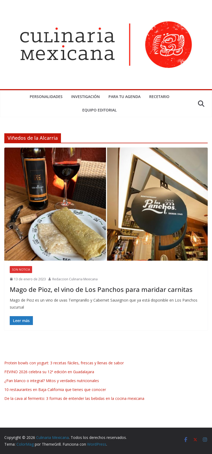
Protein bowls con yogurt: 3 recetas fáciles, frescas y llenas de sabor (64, 362)
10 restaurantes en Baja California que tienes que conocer (55, 389)
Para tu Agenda (124, 96)
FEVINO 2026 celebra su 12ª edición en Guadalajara (49, 371)
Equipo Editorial (99, 110)
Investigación (85, 96)
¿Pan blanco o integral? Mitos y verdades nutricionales (51, 380)
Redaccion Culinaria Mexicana (75, 279)
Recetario (159, 96)
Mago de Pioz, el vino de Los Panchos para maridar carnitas (101, 289)
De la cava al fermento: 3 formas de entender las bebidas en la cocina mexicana (74, 398)
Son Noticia (21, 269)
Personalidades (46, 96)
